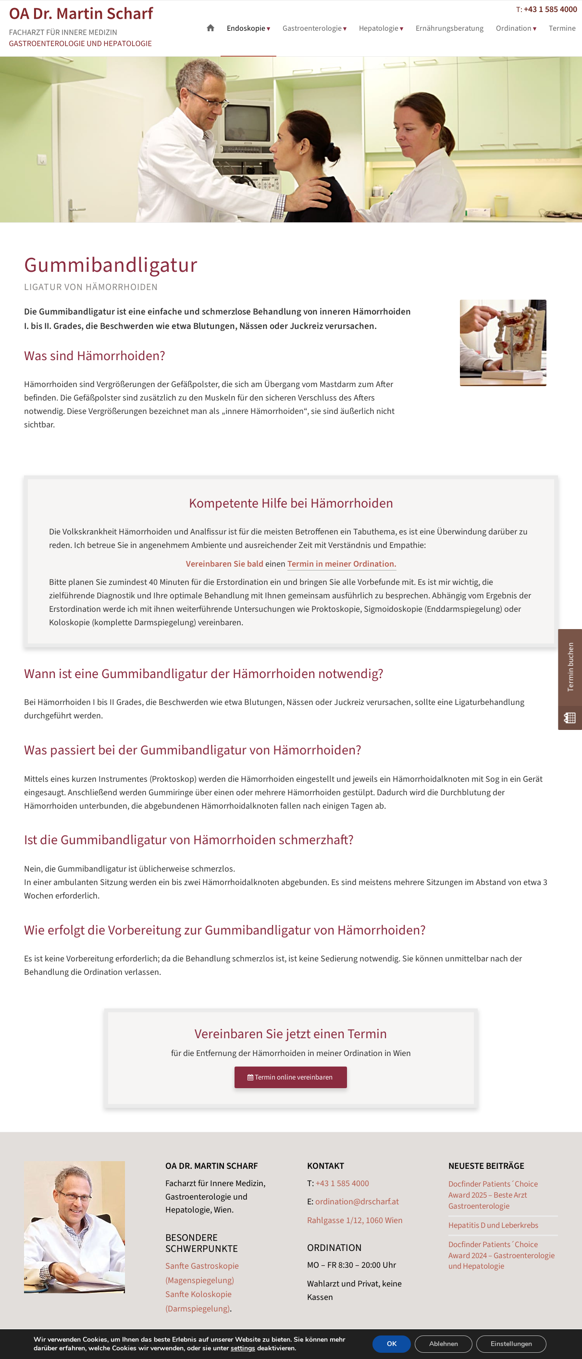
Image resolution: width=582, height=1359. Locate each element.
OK (391, 1343)
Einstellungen (511, 1343)
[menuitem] (210, 28)
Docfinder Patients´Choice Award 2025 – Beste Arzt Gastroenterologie (493, 1195)
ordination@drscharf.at (357, 1202)
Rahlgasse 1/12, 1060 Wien (355, 1220)
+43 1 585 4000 (550, 9)
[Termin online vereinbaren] (291, 1077)
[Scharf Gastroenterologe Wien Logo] (94, 28)
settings (243, 1348)
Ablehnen (443, 1343)
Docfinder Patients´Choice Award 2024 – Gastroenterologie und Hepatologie (501, 1256)
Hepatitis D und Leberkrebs (493, 1225)
